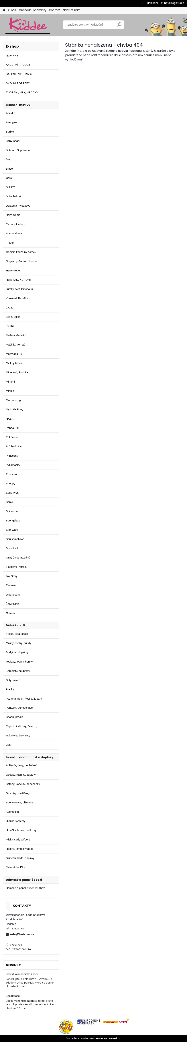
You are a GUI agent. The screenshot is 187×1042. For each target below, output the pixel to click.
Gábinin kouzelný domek (21, 251)
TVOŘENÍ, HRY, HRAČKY (22, 92)
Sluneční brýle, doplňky (20, 858)
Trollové (10, 585)
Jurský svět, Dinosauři (19, 289)
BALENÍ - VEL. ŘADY (19, 74)
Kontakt (54, 10)
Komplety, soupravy (18, 670)
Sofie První (12, 492)
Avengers (11, 122)
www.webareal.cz (108, 1038)
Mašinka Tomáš (15, 344)
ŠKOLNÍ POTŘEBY (18, 83)
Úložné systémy (15, 820)
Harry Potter (13, 270)
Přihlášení (152, 3)
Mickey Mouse (14, 363)
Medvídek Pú (14, 353)
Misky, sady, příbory (18, 839)
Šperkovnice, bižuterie (19, 802)
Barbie (10, 131)
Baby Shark (13, 140)
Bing (8, 159)
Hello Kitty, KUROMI (18, 279)
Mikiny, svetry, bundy (18, 643)
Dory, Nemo (13, 214)
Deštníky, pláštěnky (18, 793)
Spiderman (12, 511)
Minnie (10, 390)
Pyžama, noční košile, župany (24, 698)
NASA (9, 418)
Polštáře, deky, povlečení (21, 765)
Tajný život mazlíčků (18, 557)
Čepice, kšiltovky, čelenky (21, 726)
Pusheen (11, 474)
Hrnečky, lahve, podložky (21, 830)
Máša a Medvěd (15, 335)
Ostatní (10, 613)
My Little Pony (14, 409)
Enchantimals (14, 233)
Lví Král (10, 326)
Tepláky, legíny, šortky (19, 661)
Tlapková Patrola (16, 566)
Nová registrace (174, 3)
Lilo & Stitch (13, 316)
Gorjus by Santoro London (22, 261)
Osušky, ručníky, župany (21, 774)
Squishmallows (15, 539)
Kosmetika (12, 811)
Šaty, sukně (13, 680)
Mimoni (10, 381)
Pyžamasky (13, 464)
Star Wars (12, 529)
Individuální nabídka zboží (22, 974)
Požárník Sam (14, 446)
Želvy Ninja (12, 603)
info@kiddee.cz (22, 934)
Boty (8, 744)
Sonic (9, 501)
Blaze (9, 168)
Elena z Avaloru (15, 224)
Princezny (12, 455)
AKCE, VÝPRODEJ (18, 64)
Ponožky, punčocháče (19, 707)
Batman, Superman (18, 150)
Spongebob (13, 520)
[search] (119, 25)
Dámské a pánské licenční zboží (26, 887)
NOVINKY (12, 55)
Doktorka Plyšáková (18, 205)
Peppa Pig (12, 427)
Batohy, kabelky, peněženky (23, 783)
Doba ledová (13, 196)
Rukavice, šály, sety (18, 735)
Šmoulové (12, 548)
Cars (9, 177)
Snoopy (10, 483)
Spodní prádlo (14, 716)
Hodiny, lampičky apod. (20, 848)
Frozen (10, 242)
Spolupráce (13, 995)
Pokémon (11, 437)
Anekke (10, 113)
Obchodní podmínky (32, 10)
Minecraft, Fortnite (17, 372)
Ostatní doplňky (15, 867)
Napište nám (71, 10)
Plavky (10, 689)
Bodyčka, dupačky (17, 652)
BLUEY (10, 187)
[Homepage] (4, 10)
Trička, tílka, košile (17, 633)
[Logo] (28, 25)
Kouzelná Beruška (17, 298)
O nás (12, 10)
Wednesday (13, 594)
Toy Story (11, 576)
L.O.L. (9, 307)
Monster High (14, 400)
